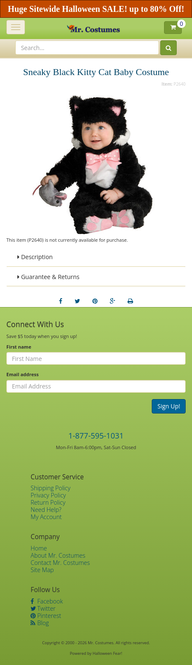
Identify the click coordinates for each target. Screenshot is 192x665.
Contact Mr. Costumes (60, 563)
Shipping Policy (50, 488)
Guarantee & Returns (48, 277)
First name (18, 347)
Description (35, 257)
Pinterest (46, 616)
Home (39, 548)
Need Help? (46, 510)
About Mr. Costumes (58, 555)
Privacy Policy (48, 495)
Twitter (43, 608)
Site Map (42, 570)
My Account (46, 517)
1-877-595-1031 (96, 435)
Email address (22, 374)
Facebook (47, 601)
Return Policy (48, 502)
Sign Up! (168, 406)
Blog (40, 623)
